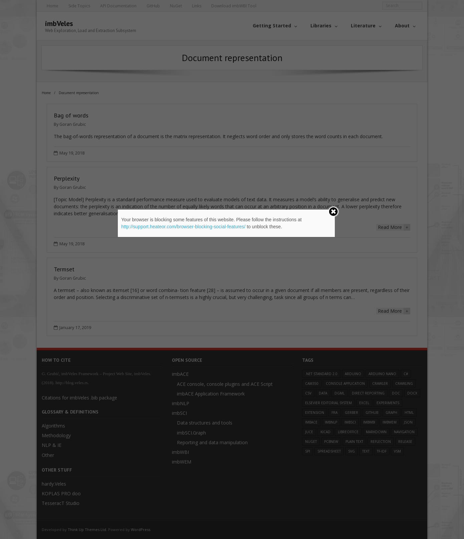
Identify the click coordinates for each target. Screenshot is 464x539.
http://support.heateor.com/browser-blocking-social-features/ (183, 226)
